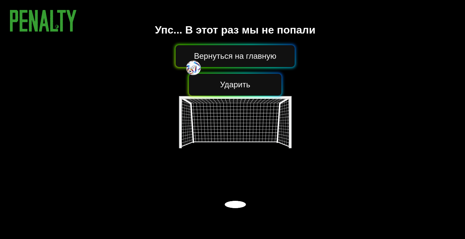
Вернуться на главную (235, 55)
